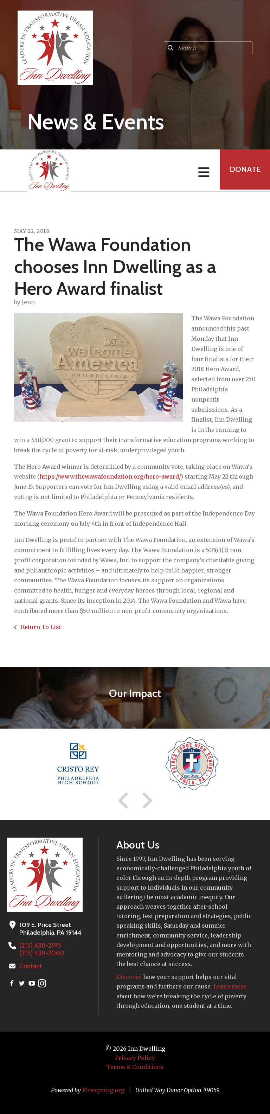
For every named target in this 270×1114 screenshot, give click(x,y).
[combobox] (208, 47)
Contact (30, 966)
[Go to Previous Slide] (123, 800)
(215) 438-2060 (41, 953)
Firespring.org (103, 1090)
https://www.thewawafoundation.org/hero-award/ (110, 476)
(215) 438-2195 (39, 945)
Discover (129, 976)
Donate (244, 170)
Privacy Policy (135, 1057)
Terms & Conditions (135, 1066)
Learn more (229, 986)
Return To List (40, 626)
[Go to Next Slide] (146, 800)
